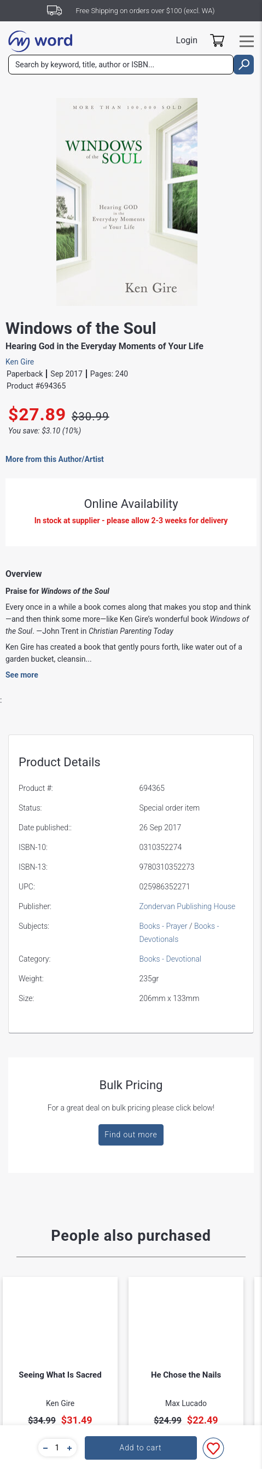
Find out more (130, 1134)
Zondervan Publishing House (187, 906)
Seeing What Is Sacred (60, 1375)
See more (21, 674)
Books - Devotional (170, 959)
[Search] (121, 64)
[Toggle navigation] (247, 41)
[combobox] (121, 64)
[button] (43, 1447)
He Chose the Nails (186, 1375)
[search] (244, 64)
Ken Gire (19, 361)
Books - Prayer (163, 926)
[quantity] (57, 1447)
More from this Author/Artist (54, 459)
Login (186, 40)
